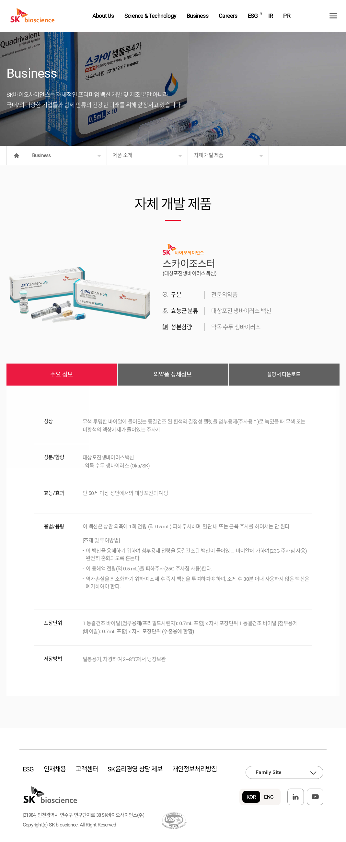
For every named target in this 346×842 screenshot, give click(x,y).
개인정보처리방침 (194, 769)
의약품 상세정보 (173, 374)
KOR (251, 797)
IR (270, 15)
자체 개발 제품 (209, 155)
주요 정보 (61, 374)
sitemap (334, 16)
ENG (268, 797)
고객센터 (86, 769)
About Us (103, 15)
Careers (228, 15)
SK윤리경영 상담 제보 (135, 769)
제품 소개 (122, 155)
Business (197, 15)
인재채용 (55, 769)
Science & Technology (150, 15)
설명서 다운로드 (283, 374)
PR (286, 15)
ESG (253, 15)
